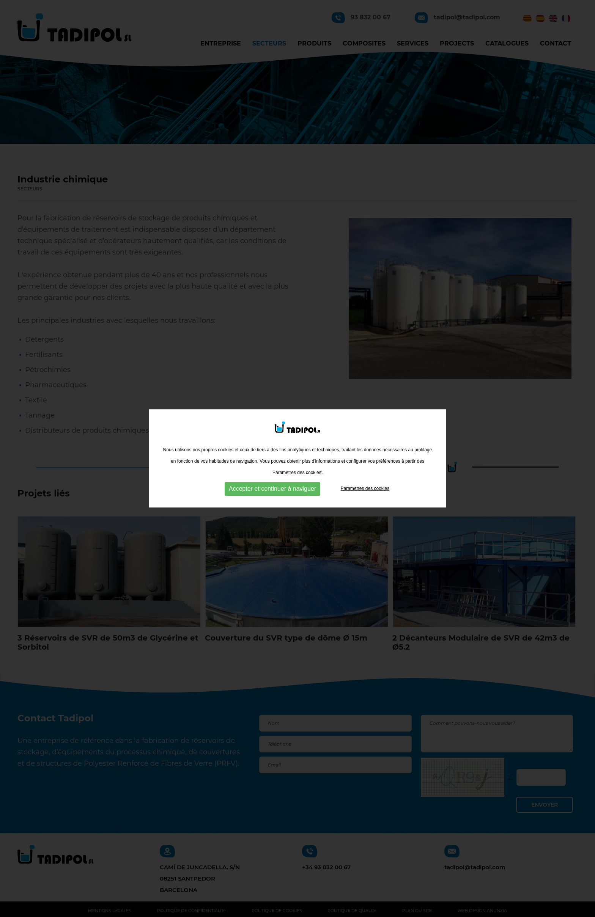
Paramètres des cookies (364, 488)
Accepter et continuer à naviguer (272, 488)
